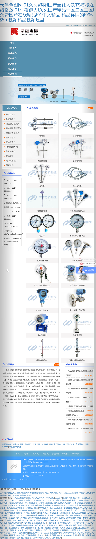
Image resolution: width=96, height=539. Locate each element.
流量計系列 (10, 137)
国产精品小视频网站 (68, 525)
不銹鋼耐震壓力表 (77, 236)
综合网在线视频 (14, 523)
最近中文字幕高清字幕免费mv (49, 520)
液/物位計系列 (12, 147)
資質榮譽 (55, 454)
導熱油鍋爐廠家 (15, 447)
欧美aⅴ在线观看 (75, 505)
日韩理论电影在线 (46, 503)
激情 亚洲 (24, 528)
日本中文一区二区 (15, 515)
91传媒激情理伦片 (71, 535)
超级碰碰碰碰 (65, 513)
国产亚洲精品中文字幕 (16, 508)
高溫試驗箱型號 (82, 444)
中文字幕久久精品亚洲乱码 (79, 500)
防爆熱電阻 (42, 161)
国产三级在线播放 (79, 513)
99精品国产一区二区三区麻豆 (51, 508)
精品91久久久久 (40, 525)
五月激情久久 (53, 525)
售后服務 (65, 454)
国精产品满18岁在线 (80, 520)
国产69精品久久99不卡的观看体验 (71, 523)
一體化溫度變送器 (77, 211)
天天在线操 (66, 520)
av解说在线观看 (31, 503)
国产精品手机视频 (73, 530)
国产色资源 (56, 538)
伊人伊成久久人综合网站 (28, 505)
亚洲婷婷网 (23, 533)
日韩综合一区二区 (36, 528)
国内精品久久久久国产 (63, 503)
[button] (7, 269)
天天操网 (58, 498)
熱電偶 (42, 186)
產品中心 (36, 454)
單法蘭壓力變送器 (77, 310)
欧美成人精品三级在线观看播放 (30, 530)
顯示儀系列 (10, 151)
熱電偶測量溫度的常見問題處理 (80, 428)
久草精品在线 (26, 518)
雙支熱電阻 (77, 161)
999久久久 (50, 498)
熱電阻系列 (10, 114)
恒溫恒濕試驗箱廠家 (41, 444)
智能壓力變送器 (42, 310)
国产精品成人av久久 (36, 498)
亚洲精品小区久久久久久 (35, 535)
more (90, 108)
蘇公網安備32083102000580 (37, 462)
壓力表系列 (10, 142)
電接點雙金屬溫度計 (42, 285)
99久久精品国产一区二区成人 (24, 520)
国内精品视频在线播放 (25, 525)
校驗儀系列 (10, 156)
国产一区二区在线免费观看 (54, 530)
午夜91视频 (52, 523)
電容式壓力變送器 (77, 285)
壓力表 (42, 236)
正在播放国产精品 (71, 508)
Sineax (5, 447)
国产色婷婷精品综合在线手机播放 (63, 518)
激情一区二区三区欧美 (53, 510)
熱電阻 (42, 136)
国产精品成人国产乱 (72, 510)
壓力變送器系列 (12, 133)
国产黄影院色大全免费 (48, 505)
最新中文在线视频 (17, 535)
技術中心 (72, 364)
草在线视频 (54, 513)
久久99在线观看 (20, 498)
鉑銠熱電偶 (42, 211)
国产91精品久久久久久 (42, 538)
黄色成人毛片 (25, 500)
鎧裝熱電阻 (77, 136)
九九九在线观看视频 (68, 528)
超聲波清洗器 (17, 444)
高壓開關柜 (6, 444)
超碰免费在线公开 (39, 523)
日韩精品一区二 (32, 508)
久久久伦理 (39, 510)
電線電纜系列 (11, 161)
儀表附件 (10, 165)
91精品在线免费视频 (40, 518)
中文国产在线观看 (31, 513)
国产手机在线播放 (60, 500)
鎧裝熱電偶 (77, 186)
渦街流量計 (77, 335)
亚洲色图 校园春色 (24, 538)
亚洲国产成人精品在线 (72, 515)
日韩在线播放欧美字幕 (24, 510)
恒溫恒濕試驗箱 (68, 444)
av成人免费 (26, 523)
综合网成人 (43, 513)
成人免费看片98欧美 (68, 533)
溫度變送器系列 (12, 124)
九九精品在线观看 (51, 528)
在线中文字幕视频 (39, 515)
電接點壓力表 (42, 260)
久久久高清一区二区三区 (42, 500)
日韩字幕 (27, 515)
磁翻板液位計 (42, 360)
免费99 (15, 533)
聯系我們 (75, 454)
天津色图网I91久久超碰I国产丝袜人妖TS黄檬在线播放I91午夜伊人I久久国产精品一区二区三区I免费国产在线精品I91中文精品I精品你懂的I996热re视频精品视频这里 (47, 12)
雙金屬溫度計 (77, 260)
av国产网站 (67, 498)
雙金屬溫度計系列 (13, 128)
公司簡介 (26, 454)
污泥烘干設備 (55, 444)
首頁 (18, 454)
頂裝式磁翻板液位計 (77, 360)
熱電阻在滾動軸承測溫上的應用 (80, 406)
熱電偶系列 (10, 119)
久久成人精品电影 (55, 515)
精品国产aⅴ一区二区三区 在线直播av (44, 533)
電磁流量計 (42, 335)
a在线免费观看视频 (16, 503)
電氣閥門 (28, 444)
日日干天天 (63, 505)
